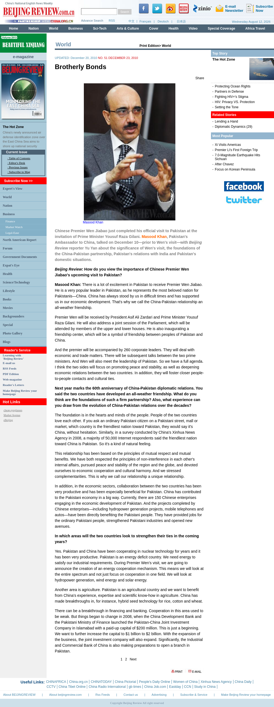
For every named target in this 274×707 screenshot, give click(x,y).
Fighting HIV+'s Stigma (231, 97)
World (7, 197)
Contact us (131, 694)
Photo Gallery (12, 333)
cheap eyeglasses (13, 410)
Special (8, 325)
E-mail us (9, 363)
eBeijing (8, 420)
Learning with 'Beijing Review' (13, 357)
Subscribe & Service (193, 694)
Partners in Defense (229, 91)
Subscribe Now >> (18, 181)
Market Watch (13, 227)
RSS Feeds (9, 368)
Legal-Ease (12, 232)
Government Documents (20, 257)
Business (9, 214)
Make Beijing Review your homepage (246, 694)
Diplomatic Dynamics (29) (233, 127)
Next (133, 659)
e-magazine (23, 57)
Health (7, 274)
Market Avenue (12, 415)
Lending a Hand (226, 121)
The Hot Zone (13, 127)
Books (7, 299)
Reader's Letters (13, 385)
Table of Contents (19, 158)
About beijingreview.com (65, 694)
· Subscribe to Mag (18, 172)
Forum (7, 248)
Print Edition (149, 46)
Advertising (159, 694)
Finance (10, 221)
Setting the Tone (227, 107)
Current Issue (16, 152)
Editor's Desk (17, 162)
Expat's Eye (11, 265)
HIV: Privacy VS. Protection (235, 102)
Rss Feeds (102, 694)
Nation (7, 206)
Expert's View (12, 189)
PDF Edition (11, 374)
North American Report (19, 240)
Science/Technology (16, 282)
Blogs (6, 342)
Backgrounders (13, 316)
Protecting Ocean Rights (232, 86)
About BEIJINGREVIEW (19, 694)
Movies (8, 308)
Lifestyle (9, 291)
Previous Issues (18, 167)
